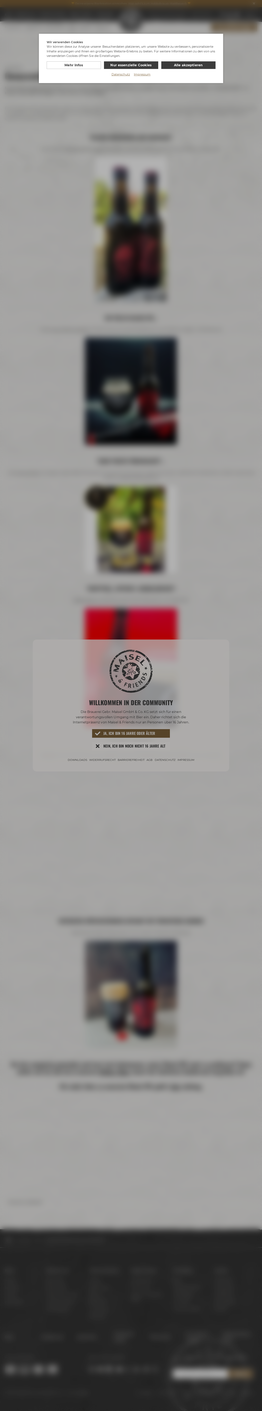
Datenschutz (121, 74)
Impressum (142, 74)
